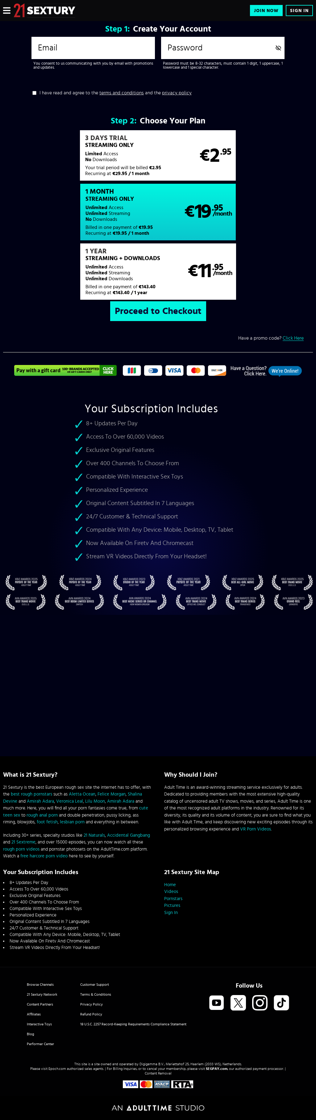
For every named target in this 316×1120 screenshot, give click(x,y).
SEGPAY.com (216, 1069)
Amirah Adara (40, 801)
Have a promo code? (271, 284)
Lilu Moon (95, 801)
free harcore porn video (44, 856)
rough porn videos (21, 849)
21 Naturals (94, 835)
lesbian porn (72, 822)
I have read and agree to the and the (116, 92)
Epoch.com (57, 1069)
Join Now (266, 10)
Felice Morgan (112, 794)
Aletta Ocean (82, 794)
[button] (80, 158)
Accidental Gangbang (128, 835)
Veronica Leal (69, 801)
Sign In (299, 10)
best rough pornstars (31, 794)
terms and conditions (121, 92)
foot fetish (47, 822)
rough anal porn (42, 815)
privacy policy (177, 92)
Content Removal (158, 1073)
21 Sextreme (23, 842)
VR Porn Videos (255, 829)
